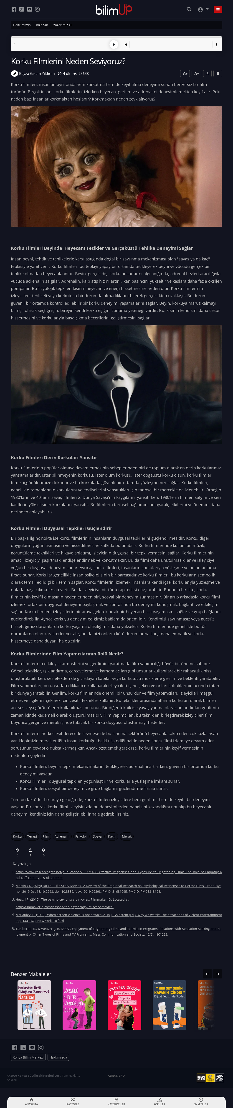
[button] (216, 44)
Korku (17, 836)
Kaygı (112, 836)
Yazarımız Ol (62, 25)
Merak (127, 836)
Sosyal (98, 836)
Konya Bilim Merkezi (28, 1066)
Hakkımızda (22, 25)
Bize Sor (42, 25)
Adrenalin (62, 836)
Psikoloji (81, 836)
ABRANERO (116, 1084)
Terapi (32, 836)
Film (46, 836)
